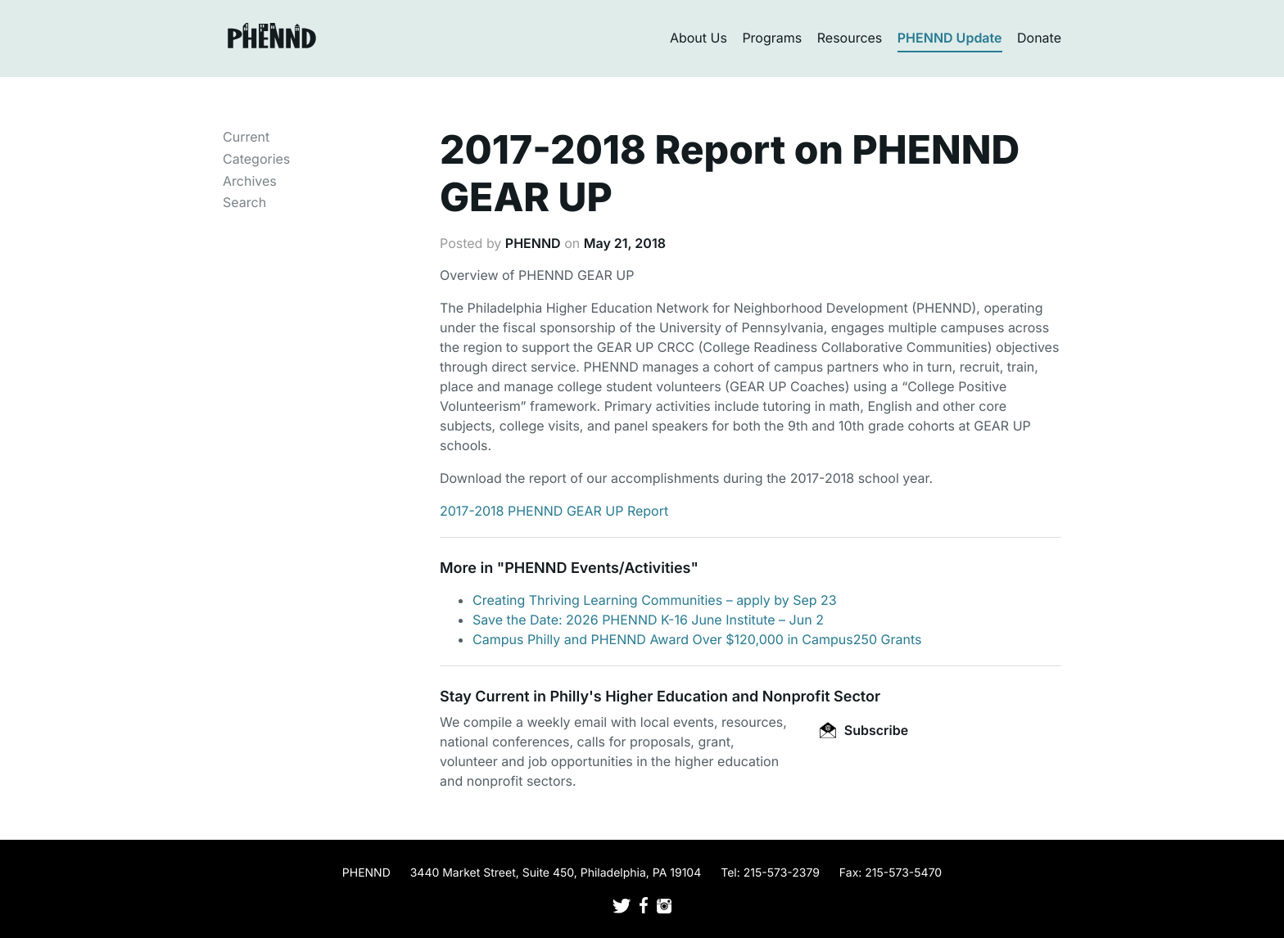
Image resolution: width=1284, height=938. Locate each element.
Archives (250, 181)
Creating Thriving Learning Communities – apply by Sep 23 (654, 600)
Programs (772, 37)
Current (246, 137)
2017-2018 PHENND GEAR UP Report (554, 511)
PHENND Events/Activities (597, 568)
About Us (698, 37)
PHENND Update (949, 37)
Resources (850, 37)
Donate (1039, 37)
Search (244, 202)
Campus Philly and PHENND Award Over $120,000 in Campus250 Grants (696, 639)
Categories (256, 159)
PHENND (533, 243)
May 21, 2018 (625, 243)
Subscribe (864, 730)
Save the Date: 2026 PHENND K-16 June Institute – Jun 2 (648, 619)
